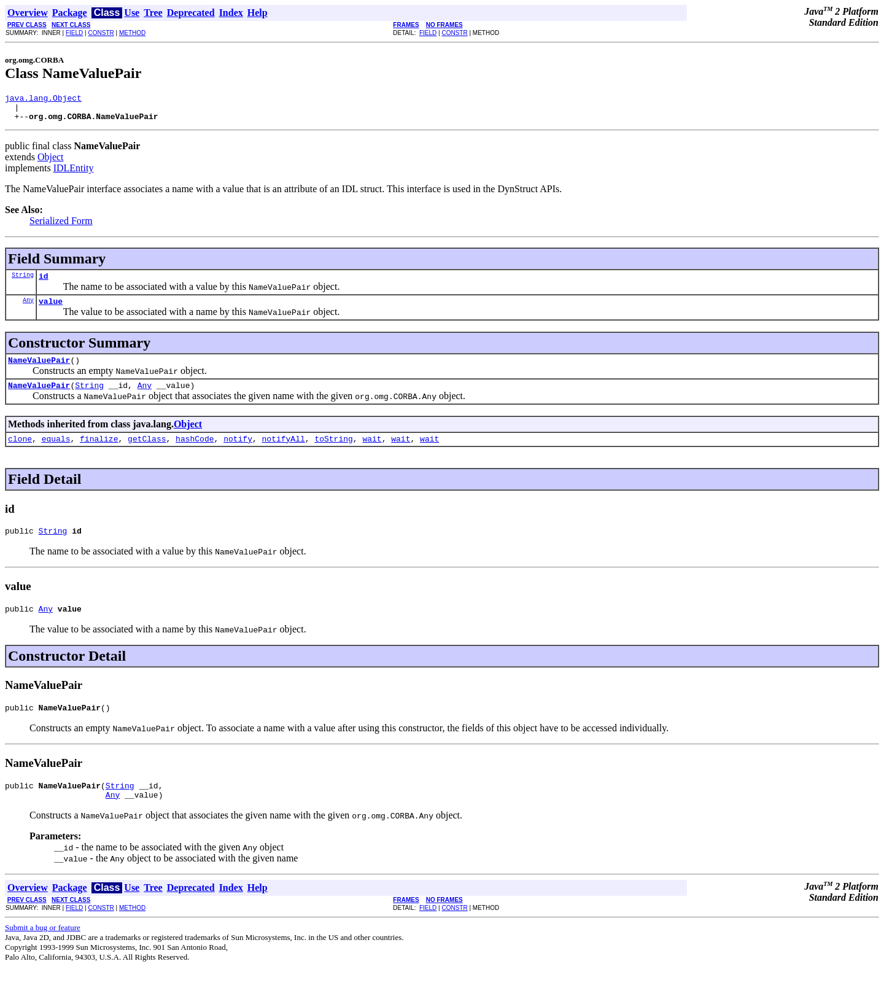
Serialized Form (61, 226)
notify (237, 453)
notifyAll (283, 453)
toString (333, 453)
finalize (99, 453)
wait (371, 453)
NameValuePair (39, 370)
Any (28, 309)
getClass (147, 453)
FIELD (74, 32)
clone (20, 453)
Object (50, 162)
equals (56, 453)
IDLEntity (73, 173)
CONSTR (101, 32)
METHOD (132, 32)
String (23, 282)
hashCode (195, 453)
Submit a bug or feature (42, 951)
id (43, 283)
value (51, 310)
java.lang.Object (43, 99)
